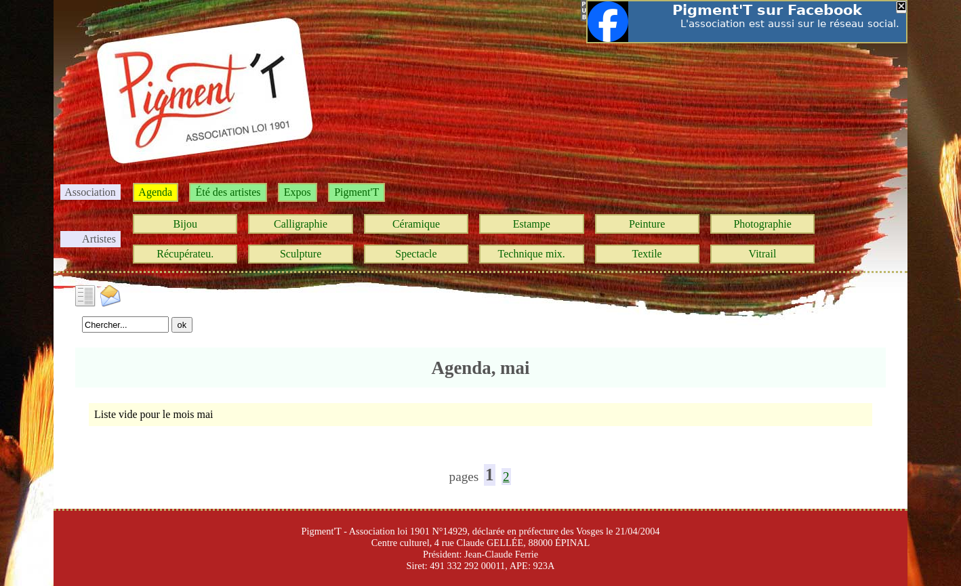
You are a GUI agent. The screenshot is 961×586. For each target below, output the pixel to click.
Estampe (531, 224)
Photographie (762, 224)
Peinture (647, 224)
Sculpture (300, 253)
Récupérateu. (185, 253)
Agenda (155, 192)
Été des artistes (227, 192)
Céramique (416, 224)
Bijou (185, 224)
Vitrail (762, 253)
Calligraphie (300, 224)
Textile (647, 253)
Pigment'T (356, 192)
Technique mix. (531, 253)
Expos (297, 192)
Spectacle (415, 253)
